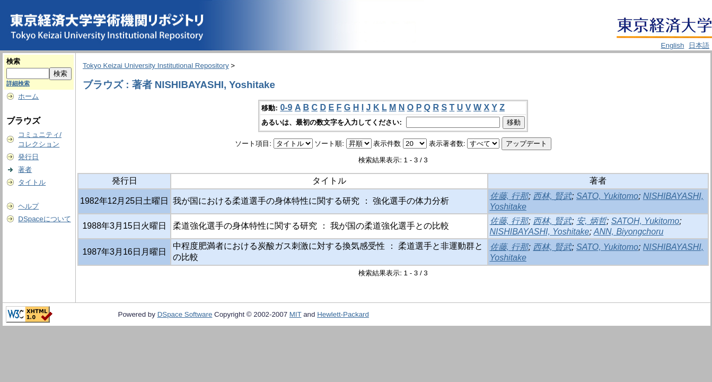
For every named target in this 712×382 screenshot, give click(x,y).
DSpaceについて (44, 219)
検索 (13, 61)
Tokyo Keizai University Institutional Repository (156, 66)
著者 (25, 169)
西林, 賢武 (552, 196)
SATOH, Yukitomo (645, 220)
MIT (295, 314)
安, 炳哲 (591, 220)
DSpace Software (185, 314)
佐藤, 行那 (509, 196)
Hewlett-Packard (343, 314)
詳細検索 (18, 83)
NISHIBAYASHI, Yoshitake (540, 231)
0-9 (286, 107)
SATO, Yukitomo (607, 196)
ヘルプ (28, 206)
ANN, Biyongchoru (629, 231)
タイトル (32, 182)
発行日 (28, 157)
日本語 (699, 45)
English (672, 45)
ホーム (28, 96)
